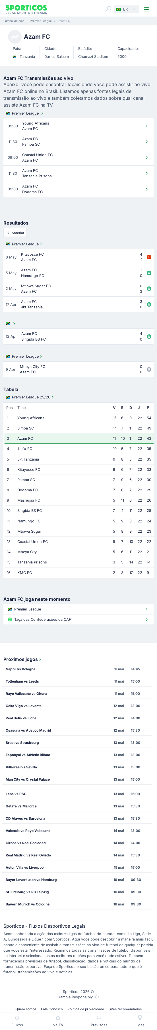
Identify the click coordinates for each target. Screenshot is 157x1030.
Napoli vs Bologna (20, 669)
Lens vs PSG (16, 794)
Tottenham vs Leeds (22, 681)
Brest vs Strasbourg (22, 742)
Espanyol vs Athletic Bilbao (28, 755)
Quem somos (25, 1009)
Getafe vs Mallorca (21, 806)
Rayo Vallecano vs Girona (26, 693)
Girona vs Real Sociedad (26, 843)
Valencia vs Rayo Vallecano (28, 831)
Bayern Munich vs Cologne (27, 904)
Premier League (25, 113)
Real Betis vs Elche (21, 718)
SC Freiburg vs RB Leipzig (27, 892)
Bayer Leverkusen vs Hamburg (31, 880)
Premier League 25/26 (30, 397)
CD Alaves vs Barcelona (25, 818)
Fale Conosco (52, 1009)
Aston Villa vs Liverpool (25, 867)
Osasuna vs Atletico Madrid (28, 730)
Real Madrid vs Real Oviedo (28, 855)
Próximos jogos (22, 659)
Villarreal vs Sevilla (21, 767)
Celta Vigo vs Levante (24, 706)
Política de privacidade (85, 1009)
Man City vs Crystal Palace (28, 779)
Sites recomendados (125, 1009)
